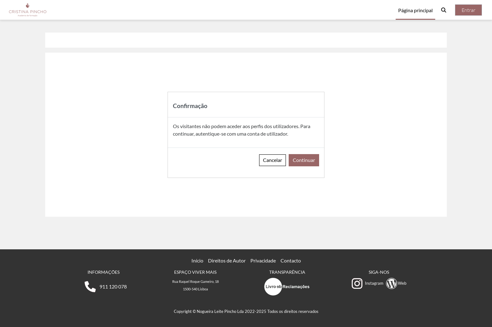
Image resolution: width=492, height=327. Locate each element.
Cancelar (272, 160)
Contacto (291, 260)
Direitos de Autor (227, 260)
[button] (444, 10)
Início (197, 260)
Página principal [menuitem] (415, 10)
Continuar (304, 160)
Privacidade (263, 260)
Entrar (468, 10)
